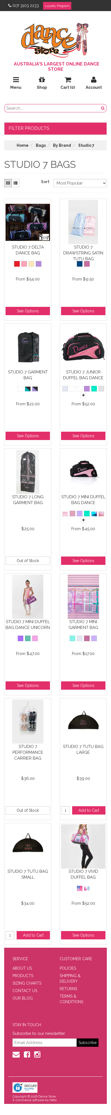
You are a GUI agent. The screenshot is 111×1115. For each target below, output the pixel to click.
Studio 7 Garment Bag (28, 375)
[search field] (52, 108)
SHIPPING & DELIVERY (70, 978)
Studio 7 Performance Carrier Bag (27, 752)
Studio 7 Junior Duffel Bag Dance (83, 375)
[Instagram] (37, 1054)
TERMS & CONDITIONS (71, 999)
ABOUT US (22, 968)
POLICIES (68, 968)
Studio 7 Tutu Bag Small (27, 874)
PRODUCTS (22, 976)
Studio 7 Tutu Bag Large (83, 749)
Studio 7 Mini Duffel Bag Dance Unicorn (28, 624)
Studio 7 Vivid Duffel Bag (83, 874)
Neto (53, 1100)
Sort (45, 181)
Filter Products (29, 128)
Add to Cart (89, 810)
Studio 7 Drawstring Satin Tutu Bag (83, 253)
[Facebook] (27, 1054)
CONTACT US (24, 990)
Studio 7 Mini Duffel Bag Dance (83, 499)
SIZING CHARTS (26, 983)
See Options (28, 311)
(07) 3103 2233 (23, 5)
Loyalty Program (57, 6)
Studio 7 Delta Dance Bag (28, 250)
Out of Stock (28, 560)
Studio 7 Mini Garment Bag (83, 624)
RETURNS (68, 989)
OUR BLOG (22, 998)
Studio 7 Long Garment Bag (28, 499)
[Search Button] (103, 108)
